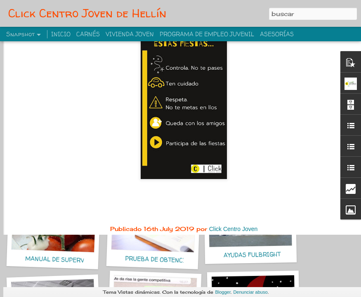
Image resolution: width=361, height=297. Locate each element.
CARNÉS (88, 34)
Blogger (223, 292)
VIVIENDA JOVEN (130, 34)
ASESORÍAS (277, 34)
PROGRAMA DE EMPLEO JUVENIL (207, 34)
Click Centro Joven (233, 175)
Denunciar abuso (250, 292)
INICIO (61, 34)
